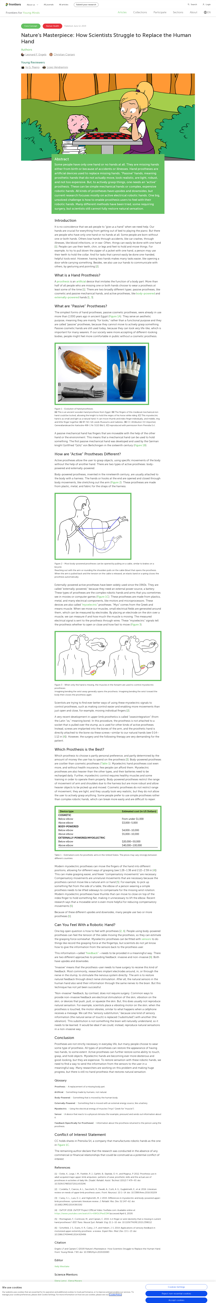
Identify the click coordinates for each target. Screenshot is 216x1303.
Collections (140, 12)
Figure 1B (140, 445)
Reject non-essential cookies (176, 1294)
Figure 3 (136, 624)
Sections (178, 12)
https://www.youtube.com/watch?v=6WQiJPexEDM (82, 1213)
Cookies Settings (176, 1287)
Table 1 (105, 763)
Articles (122, 12)
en (207, 12)
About (193, 12)
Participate (160, 12)
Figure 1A (114, 316)
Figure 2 (116, 482)
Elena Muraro (75, 1280)
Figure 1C (103, 596)
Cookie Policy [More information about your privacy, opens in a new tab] (115, 1295)
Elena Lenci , (61, 1280)
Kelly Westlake (62, 1266)
